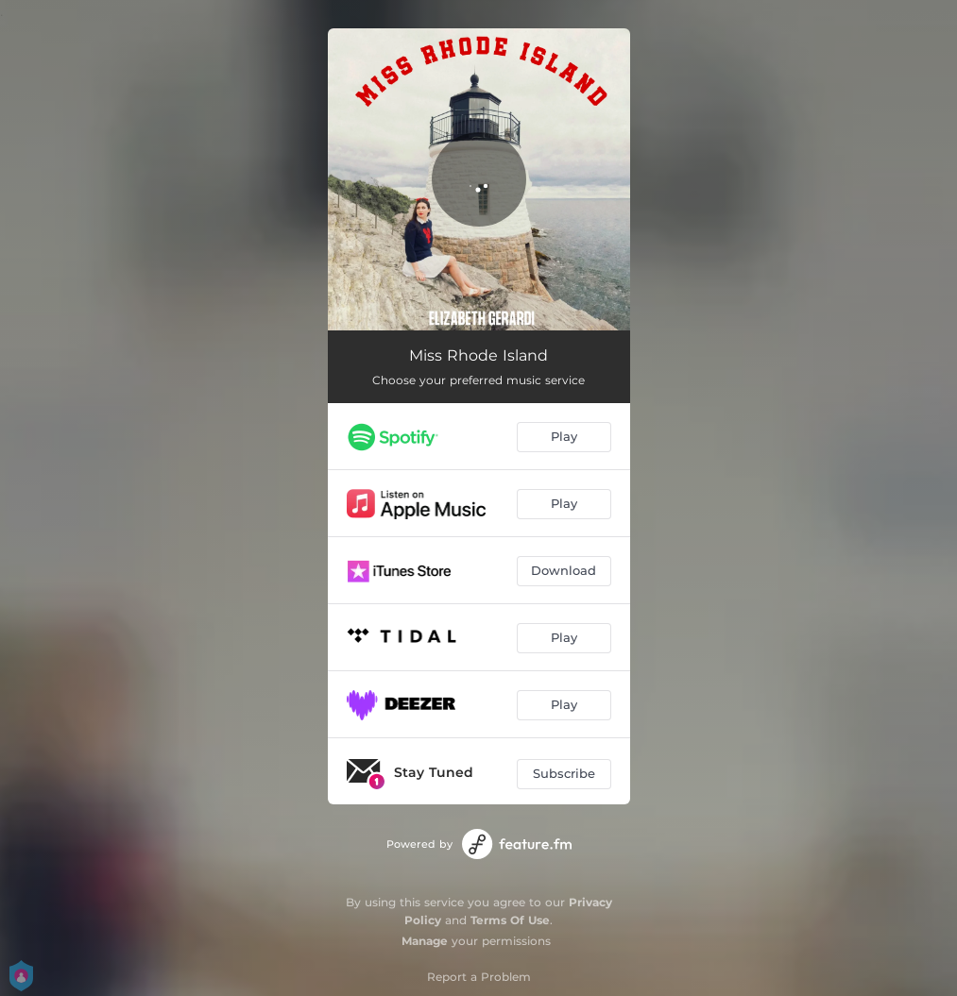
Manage (425, 941)
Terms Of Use (510, 920)
